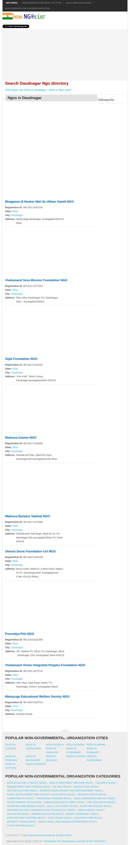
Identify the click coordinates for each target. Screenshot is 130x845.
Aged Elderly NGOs (90, 810)
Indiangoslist (106, 99)
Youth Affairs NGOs (20, 825)
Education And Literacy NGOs (26, 782)
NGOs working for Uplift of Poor (41, 3)
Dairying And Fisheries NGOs (26, 817)
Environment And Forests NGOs (28, 786)
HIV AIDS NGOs (61, 786)
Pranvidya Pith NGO (19, 634)
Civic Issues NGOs (59, 817)
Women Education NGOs (47, 814)
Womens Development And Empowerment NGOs (70, 790)
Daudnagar (17, 215)
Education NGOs (18, 814)
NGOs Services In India (78, 3)
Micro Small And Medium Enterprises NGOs (67, 821)
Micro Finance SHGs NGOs (24, 802)
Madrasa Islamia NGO (20, 437)
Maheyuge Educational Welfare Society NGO (37, 696)
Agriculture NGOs (85, 786)
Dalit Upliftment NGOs (62, 806)
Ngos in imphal (96, 744)
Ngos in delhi (55, 744)
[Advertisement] (65, 53)
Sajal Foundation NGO (21, 359)
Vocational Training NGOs (53, 798)
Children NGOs (105, 782)
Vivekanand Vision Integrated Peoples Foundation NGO (45, 665)
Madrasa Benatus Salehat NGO (27, 516)
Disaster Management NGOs (25, 806)
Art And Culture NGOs (22, 790)
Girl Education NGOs (101, 802)
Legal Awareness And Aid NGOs (93, 798)
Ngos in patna (75, 744)
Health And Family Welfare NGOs (70, 782)
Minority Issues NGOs (21, 821)
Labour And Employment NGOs (64, 802)
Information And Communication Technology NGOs (41, 810)
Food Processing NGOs (95, 806)
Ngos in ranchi (36, 764)
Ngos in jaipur (75, 756)
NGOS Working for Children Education (27, 8)
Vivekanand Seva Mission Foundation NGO (36, 280)
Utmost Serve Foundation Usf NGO (30, 551)
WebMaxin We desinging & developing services (75, 841)
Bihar (15, 211)
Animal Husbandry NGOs (82, 814)
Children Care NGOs (87, 817)
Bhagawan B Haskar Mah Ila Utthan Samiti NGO (39, 201)
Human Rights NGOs (20, 798)
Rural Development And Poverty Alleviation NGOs (40, 794)
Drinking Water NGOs (91, 794)
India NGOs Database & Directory (50, 835)
